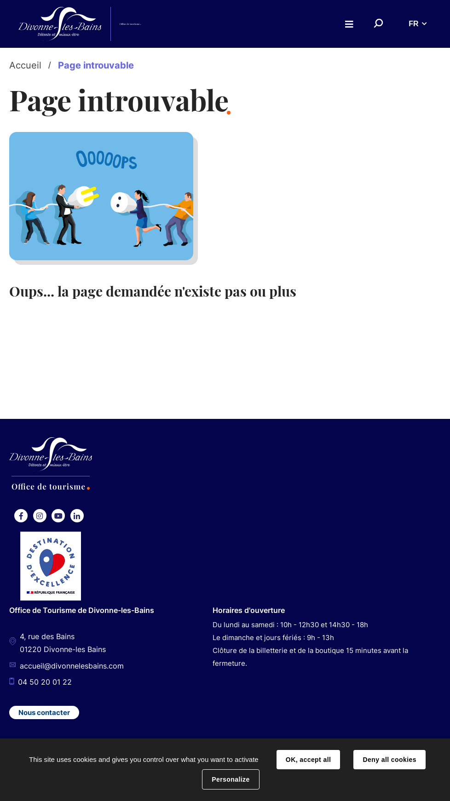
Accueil (25, 65)
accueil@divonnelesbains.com (72, 665)
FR (413, 24)
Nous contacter (44, 712)
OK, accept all (308, 759)
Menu (349, 24)
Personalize (230, 779)
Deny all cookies (389, 759)
